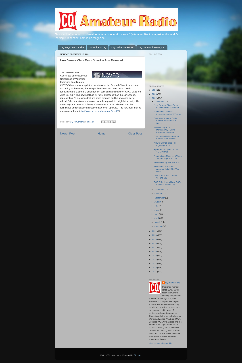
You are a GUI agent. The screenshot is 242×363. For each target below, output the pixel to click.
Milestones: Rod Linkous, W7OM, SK (166, 176)
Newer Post (67, 133)
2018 (154, 243)
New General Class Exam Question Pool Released (166, 106)
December (159, 101)
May (156, 214)
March (157, 222)
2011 (154, 272)
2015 (154, 255)
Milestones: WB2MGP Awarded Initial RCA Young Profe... (167, 169)
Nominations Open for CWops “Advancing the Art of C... (168, 157)
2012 (154, 268)
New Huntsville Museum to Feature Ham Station (166, 137)
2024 (154, 90)
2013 (154, 263)
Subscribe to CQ (97, 47)
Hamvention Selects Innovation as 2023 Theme (167, 112)
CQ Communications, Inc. (152, 47)
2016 (154, 251)
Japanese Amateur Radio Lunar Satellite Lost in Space (165, 120)
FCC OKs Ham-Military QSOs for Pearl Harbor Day (168, 183)
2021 (154, 231)
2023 (154, 94)
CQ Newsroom (172, 283)
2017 (154, 247)
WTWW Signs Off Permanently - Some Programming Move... (165, 129)
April (156, 218)
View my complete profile (160, 343)
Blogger (137, 355)
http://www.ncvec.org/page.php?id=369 (99, 111)
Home (101, 133)
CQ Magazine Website (72, 47)
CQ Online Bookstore (122, 47)
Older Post (135, 133)
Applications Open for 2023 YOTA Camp (166, 150)
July (156, 206)
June (157, 210)
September (159, 198)
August (158, 202)
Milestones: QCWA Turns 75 (167, 162)
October (158, 194)
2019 (154, 239)
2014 (154, 259)
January (158, 226)
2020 (154, 235)
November (159, 190)
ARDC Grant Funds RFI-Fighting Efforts (165, 144)
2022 (154, 98)
